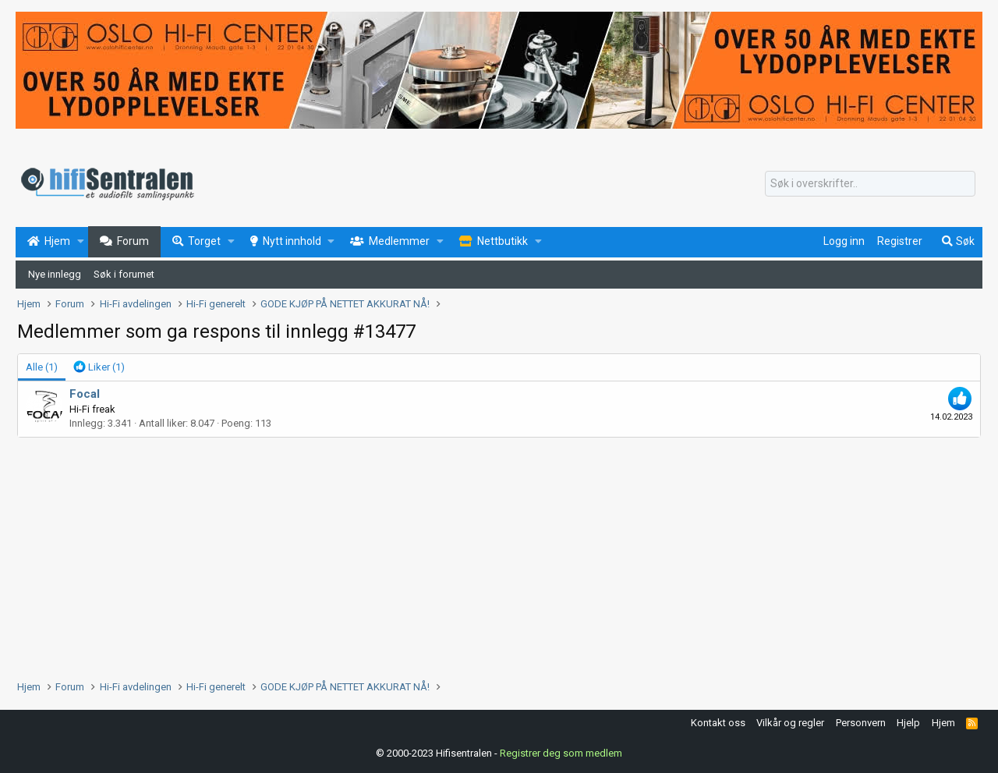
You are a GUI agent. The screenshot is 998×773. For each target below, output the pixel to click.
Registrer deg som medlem (561, 753)
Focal (84, 394)
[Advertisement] (485, 554)
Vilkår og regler (790, 723)
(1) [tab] (42, 367)
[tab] (99, 367)
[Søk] (870, 184)
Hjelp (908, 723)
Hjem (943, 723)
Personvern (861, 723)
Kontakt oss (718, 723)
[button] (80, 241)
